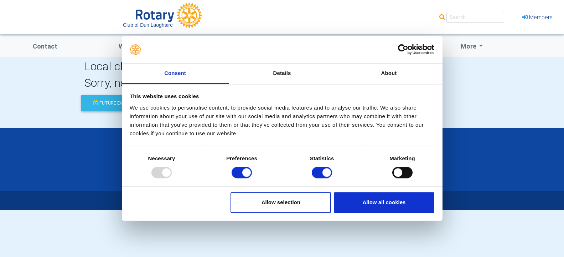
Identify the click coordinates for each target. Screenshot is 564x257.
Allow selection (281, 202)
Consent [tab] (175, 73)
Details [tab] (282, 73)
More (469, 46)
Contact (45, 46)
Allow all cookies (383, 202)
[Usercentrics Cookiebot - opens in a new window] (403, 49)
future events (113, 103)
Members (537, 17)
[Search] (475, 17)
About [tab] (389, 73)
